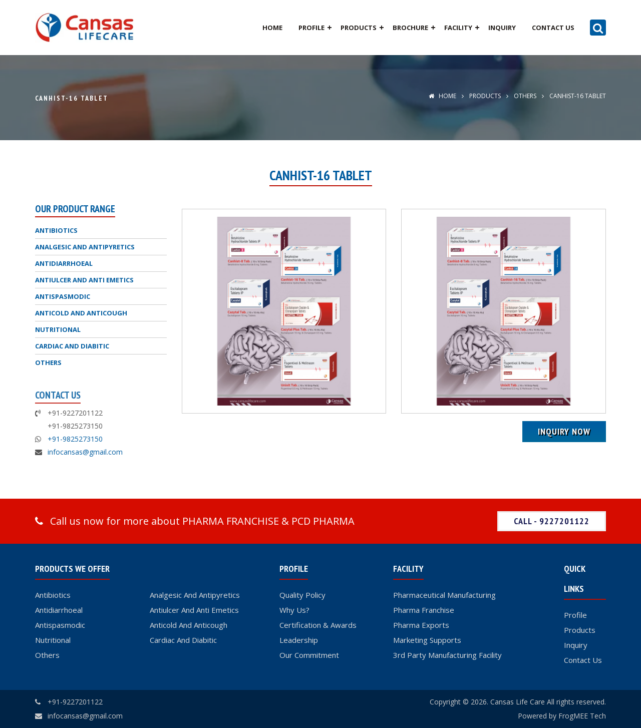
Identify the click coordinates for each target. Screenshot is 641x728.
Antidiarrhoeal (59, 610)
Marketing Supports (427, 640)
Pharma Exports (421, 625)
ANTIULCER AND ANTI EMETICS (84, 279)
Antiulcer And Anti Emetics (194, 610)
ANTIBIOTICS (56, 230)
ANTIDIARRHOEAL (64, 263)
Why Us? (294, 610)
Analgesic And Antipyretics (195, 595)
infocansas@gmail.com (85, 452)
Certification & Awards (318, 625)
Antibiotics (53, 595)
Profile (311, 27)
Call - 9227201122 (551, 521)
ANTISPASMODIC (62, 296)
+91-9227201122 (75, 701)
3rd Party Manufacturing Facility (447, 655)
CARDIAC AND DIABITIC (72, 345)
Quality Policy (302, 595)
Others (47, 655)
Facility (458, 27)
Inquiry (502, 27)
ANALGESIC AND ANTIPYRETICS (85, 246)
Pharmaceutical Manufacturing (444, 595)
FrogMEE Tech (582, 715)
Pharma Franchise (423, 610)
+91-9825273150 (75, 439)
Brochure (410, 27)
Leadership (298, 640)
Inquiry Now (564, 431)
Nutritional (53, 640)
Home (272, 27)
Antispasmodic (60, 625)
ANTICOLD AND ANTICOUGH (81, 312)
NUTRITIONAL (58, 329)
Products (359, 27)
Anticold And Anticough (188, 625)
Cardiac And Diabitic (183, 640)
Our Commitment (309, 655)
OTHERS (524, 96)
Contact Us (553, 27)
